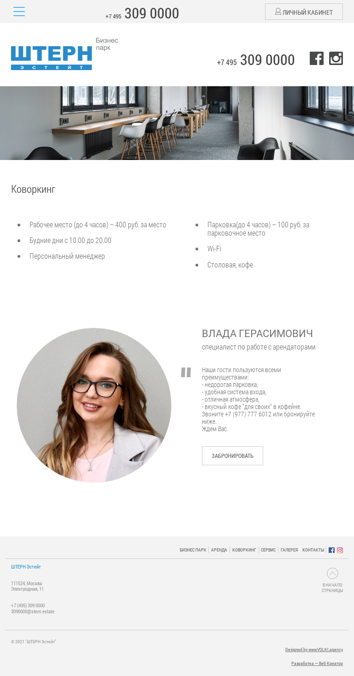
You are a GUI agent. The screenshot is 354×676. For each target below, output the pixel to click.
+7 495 (142, 13)
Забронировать (233, 455)
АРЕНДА (219, 550)
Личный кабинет (304, 12)
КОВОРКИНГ (244, 550)
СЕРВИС (268, 550)
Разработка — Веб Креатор (317, 663)
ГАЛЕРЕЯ (289, 550)
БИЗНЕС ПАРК (193, 550)
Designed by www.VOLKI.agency (314, 649)
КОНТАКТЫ (313, 550)
